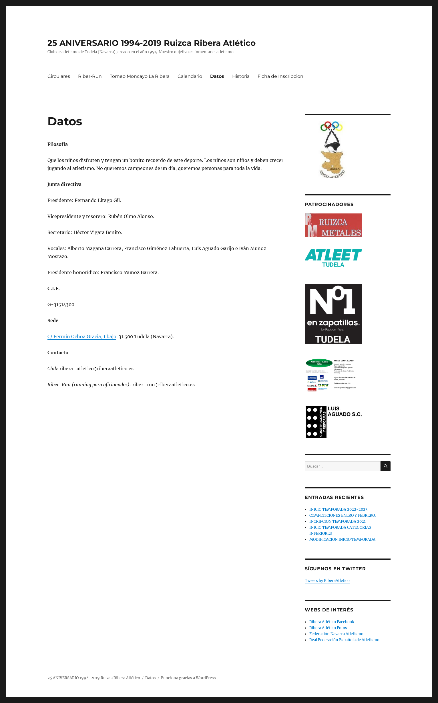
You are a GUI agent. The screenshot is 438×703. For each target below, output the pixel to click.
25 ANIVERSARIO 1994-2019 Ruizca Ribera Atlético (151, 43)
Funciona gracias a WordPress (188, 678)
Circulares (58, 76)
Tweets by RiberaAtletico (327, 580)
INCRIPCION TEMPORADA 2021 (337, 521)
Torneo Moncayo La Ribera (140, 76)
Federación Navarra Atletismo (336, 633)
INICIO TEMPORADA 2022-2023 (338, 509)
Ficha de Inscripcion (280, 76)
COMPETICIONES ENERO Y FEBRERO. (342, 515)
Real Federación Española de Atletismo (344, 639)
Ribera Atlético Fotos (328, 627)
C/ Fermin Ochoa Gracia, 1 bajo (81, 336)
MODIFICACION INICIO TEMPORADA (342, 539)
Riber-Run (90, 76)
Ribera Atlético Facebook (331, 621)
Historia (241, 76)
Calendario (190, 76)
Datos (217, 76)
